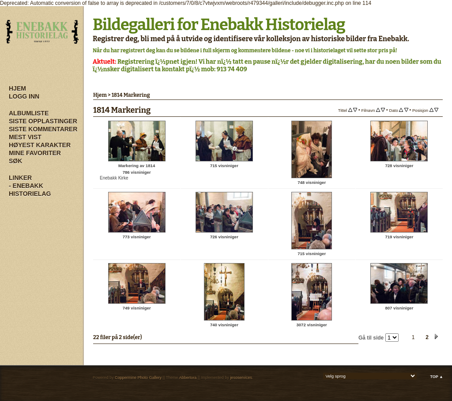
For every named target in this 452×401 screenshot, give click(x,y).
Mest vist (25, 137)
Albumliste (29, 113)
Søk (15, 160)
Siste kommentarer (43, 129)
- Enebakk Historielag (30, 189)
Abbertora (188, 377)
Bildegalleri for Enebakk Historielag (219, 24)
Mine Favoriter (35, 153)
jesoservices (241, 377)
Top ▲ (436, 376)
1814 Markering (131, 95)
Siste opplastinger (43, 121)
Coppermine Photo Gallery (138, 377)
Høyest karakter (40, 145)
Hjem (17, 88)
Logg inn (24, 96)
